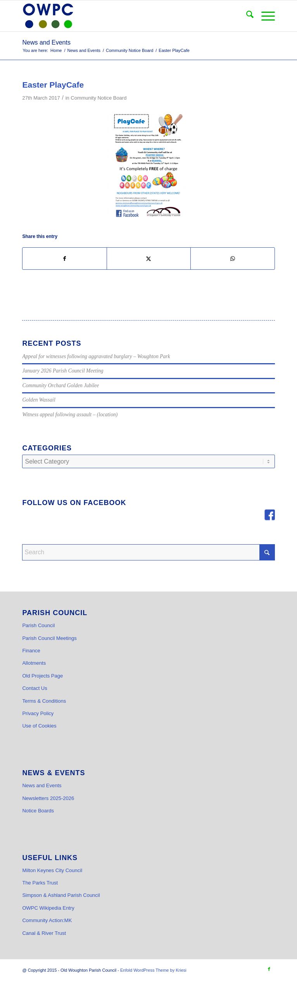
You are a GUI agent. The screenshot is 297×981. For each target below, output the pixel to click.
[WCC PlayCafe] (148, 164)
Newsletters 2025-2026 (48, 798)
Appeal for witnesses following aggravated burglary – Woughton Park (96, 356)
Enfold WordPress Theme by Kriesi (153, 970)
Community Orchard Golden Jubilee (60, 385)
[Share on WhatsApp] (232, 258)
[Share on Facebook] (64, 258)
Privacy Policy (38, 713)
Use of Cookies (39, 726)
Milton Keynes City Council (52, 870)
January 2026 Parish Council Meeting (62, 371)
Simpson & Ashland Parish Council (61, 895)
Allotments (34, 663)
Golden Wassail (38, 400)
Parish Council (38, 625)
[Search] (246, 15)
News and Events (46, 42)
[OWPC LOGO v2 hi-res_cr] (123, 15)
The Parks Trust (40, 883)
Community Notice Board (98, 98)
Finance (31, 650)
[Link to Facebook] (269, 969)
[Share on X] (148, 258)
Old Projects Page (42, 676)
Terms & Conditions (44, 701)
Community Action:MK (47, 920)
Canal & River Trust (44, 933)
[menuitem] (246, 15)
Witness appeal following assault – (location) (69, 414)
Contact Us (34, 688)
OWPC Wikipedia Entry (48, 908)
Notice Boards (38, 811)
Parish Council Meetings (49, 638)
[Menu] (264, 15)
